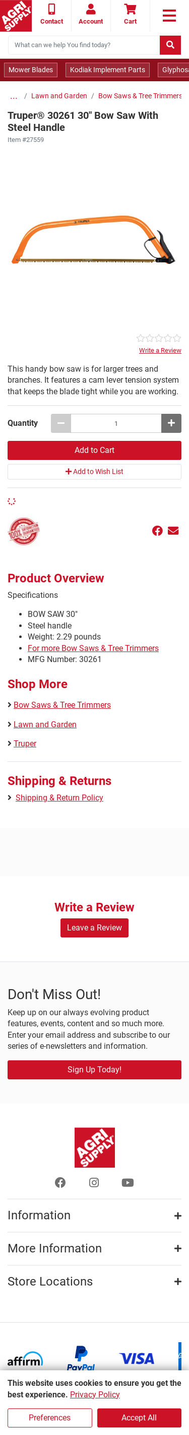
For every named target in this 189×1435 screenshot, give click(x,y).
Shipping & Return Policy (59, 798)
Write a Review (160, 350)
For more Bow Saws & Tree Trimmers (93, 648)
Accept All (139, 1417)
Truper (25, 743)
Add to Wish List (94, 471)
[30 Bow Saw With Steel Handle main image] (94, 239)
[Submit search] (170, 45)
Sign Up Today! (94, 1069)
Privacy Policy (95, 1394)
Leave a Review (94, 927)
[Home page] (16, 16)
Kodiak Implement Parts (107, 70)
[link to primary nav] (169, 15)
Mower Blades (31, 70)
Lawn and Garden (59, 96)
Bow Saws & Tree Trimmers (140, 96)
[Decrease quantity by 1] (61, 423)
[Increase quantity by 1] (171, 423)
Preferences (50, 1417)
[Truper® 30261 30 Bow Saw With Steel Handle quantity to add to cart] (116, 423)
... (14, 96)
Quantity (23, 423)
